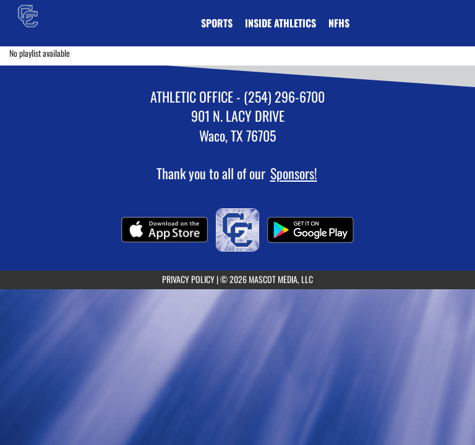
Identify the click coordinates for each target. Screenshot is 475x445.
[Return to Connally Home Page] (27, 15)
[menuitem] (339, 23)
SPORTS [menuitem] (217, 22)
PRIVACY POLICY (188, 279)
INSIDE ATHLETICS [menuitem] (280, 22)
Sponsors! (293, 173)
